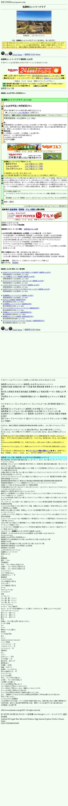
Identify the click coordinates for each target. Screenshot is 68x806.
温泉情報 (13, 209)
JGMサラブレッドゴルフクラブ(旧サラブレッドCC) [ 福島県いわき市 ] (26, 289)
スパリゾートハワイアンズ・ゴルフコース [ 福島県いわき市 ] (23, 281)
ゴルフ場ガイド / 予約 (34, 164)
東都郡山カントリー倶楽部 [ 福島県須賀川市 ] (18, 316)
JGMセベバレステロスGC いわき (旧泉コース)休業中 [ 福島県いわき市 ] (27, 272)
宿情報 (21, 209)
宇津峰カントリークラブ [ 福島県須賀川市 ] (17, 312)
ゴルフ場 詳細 (23, 112)
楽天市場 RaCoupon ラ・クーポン (45, 76)
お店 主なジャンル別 (31, 229)
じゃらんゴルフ (29, 491)
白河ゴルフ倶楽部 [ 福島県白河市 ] (14, 300)
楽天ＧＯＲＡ (19, 491)
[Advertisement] (33, 355)
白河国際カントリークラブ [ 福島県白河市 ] (17, 304)
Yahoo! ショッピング (52, 78)
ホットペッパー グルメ (49, 483)
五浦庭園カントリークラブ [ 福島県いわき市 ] (18, 295)
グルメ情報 (30, 209)
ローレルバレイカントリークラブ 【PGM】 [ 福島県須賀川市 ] (24, 321)
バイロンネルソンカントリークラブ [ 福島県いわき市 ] (21, 285)
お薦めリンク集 (38, 86)
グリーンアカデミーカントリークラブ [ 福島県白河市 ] (21, 308)
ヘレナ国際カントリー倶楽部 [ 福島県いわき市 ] (19, 276)
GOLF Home (15, 55)
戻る (4, 54)
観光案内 (15, 263)
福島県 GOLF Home (32, 54)
